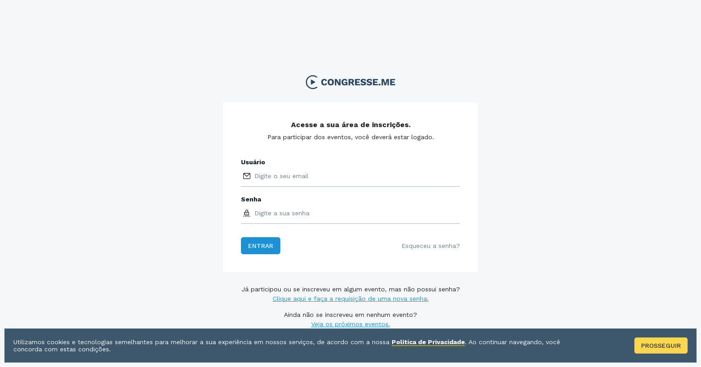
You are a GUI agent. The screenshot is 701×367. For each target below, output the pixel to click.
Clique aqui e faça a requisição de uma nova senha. (351, 298)
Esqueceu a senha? (430, 245)
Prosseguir (661, 345)
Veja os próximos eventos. (350, 324)
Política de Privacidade (428, 342)
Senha (251, 199)
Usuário (253, 162)
